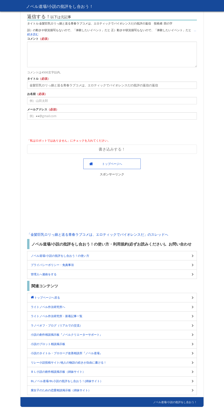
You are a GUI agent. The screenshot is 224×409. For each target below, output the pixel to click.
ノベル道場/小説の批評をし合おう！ (64, 6)
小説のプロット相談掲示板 (48, 344)
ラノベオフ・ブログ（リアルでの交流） (56, 325)
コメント (33, 38)
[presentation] (56, 129)
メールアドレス (37, 109)
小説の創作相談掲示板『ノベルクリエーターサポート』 (66, 334)
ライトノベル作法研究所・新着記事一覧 (56, 316)
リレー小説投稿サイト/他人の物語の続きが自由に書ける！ (68, 362)
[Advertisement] (112, 203)
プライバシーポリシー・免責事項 (52, 265)
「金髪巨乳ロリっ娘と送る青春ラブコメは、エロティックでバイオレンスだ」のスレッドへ (97, 234)
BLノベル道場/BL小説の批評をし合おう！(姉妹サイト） (67, 381)
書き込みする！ (112, 149)
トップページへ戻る (47, 297)
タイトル (33, 78)
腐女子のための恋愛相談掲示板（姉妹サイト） (61, 390)
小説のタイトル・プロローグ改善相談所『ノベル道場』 (66, 353)
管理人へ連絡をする (44, 274)
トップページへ (112, 164)
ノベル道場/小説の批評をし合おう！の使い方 (60, 256)
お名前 (31, 94)
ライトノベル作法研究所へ (48, 307)
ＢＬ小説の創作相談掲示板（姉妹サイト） (58, 371)
